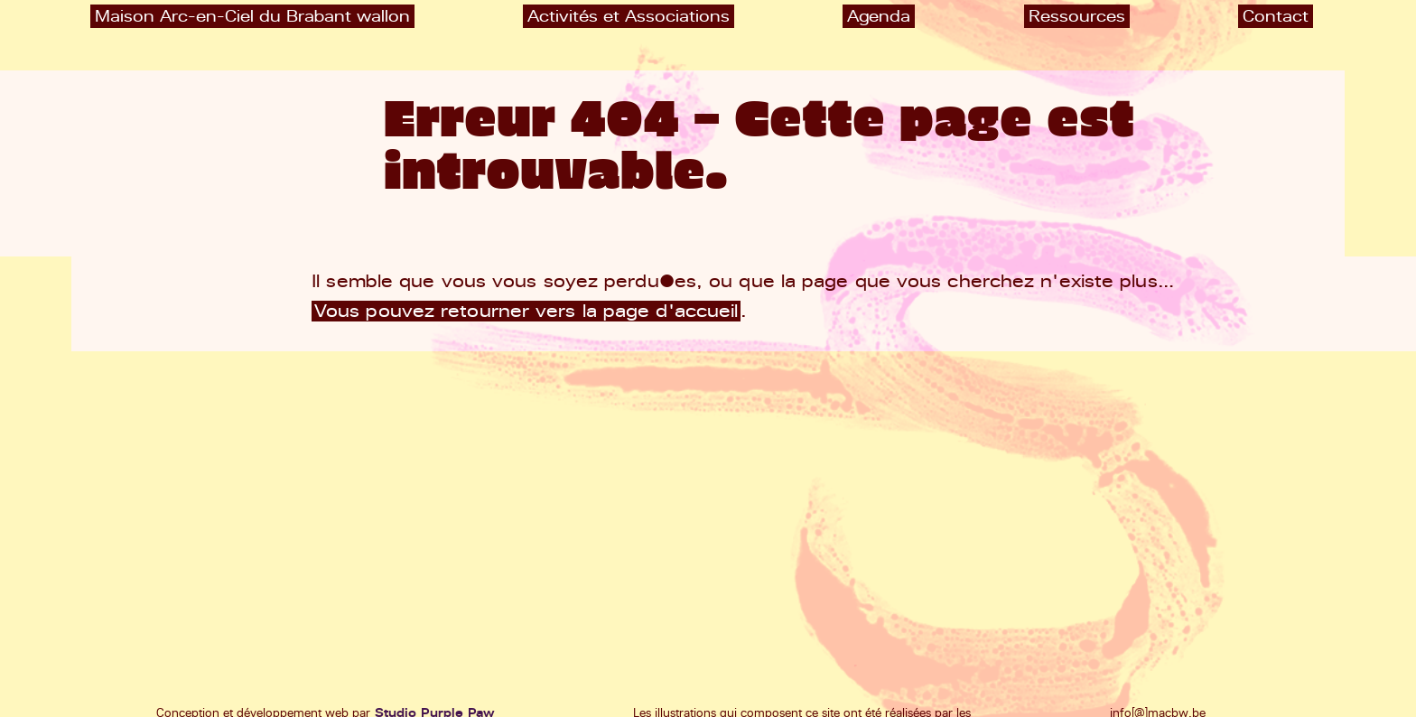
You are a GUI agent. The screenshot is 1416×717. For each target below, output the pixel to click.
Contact (1276, 15)
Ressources (1077, 15)
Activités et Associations (628, 15)
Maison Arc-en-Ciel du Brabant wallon (252, 15)
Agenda (878, 15)
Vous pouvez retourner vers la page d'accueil (526, 311)
